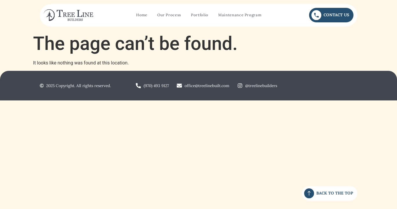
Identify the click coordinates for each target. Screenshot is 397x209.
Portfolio (199, 14)
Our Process (169, 14)
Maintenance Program (239, 14)
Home (141, 14)
